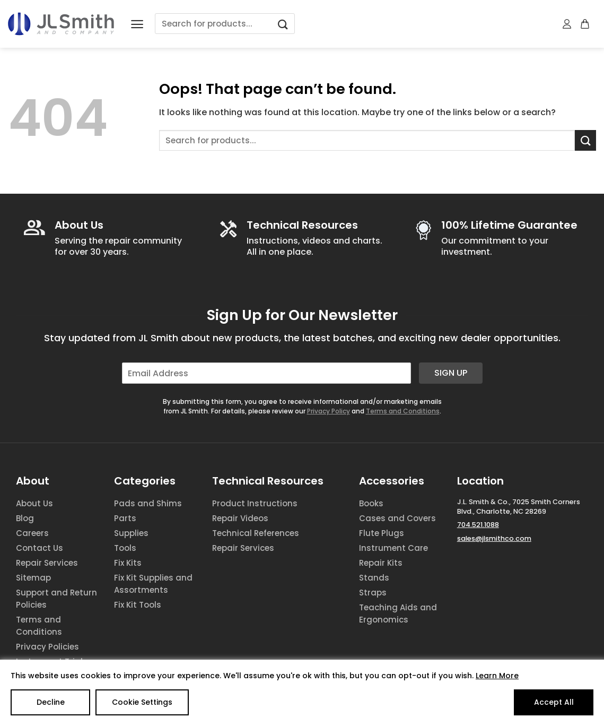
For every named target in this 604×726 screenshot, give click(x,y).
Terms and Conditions (403, 411)
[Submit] (282, 23)
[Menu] (137, 24)
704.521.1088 (478, 524)
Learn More (497, 675)
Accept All (554, 702)
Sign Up (450, 373)
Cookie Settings (142, 702)
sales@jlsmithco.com (494, 538)
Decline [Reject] (51, 702)
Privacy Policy (328, 411)
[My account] (567, 24)
